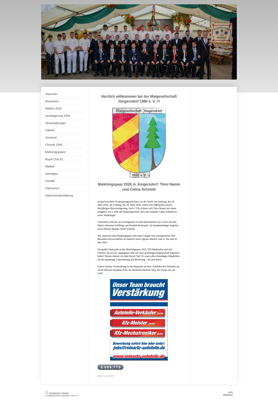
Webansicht (228, 395)
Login (230, 392)
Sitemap (65, 393)
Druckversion (53, 393)
